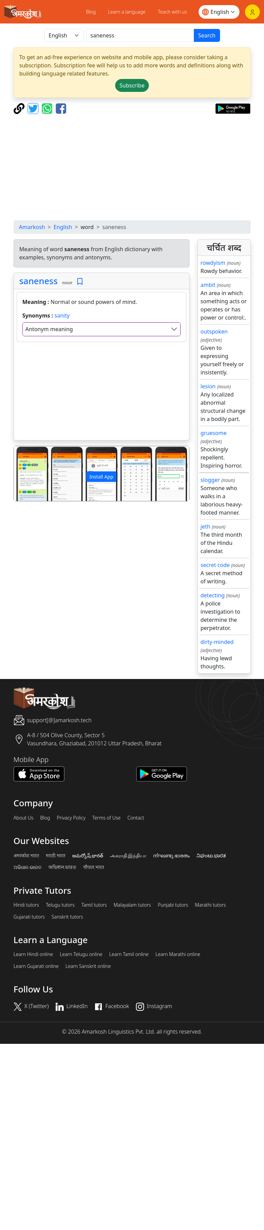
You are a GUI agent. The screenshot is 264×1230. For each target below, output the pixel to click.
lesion (208, 386)
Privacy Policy (71, 817)
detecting (213, 595)
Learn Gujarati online (36, 966)
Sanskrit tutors (67, 917)
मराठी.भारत (55, 855)
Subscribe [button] (132, 85)
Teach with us (172, 12)
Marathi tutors (210, 905)
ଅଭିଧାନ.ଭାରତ (28, 867)
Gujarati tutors (29, 917)
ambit (208, 285)
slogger (210, 480)
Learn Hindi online (33, 954)
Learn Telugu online (81, 954)
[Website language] (219, 12)
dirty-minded (217, 642)
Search (207, 35)
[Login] (252, 11)
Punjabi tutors (173, 905)
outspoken (214, 331)
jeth (206, 526)
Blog (91, 12)
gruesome (214, 433)
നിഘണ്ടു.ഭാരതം (171, 855)
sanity (62, 315)
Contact (135, 817)
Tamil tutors (94, 905)
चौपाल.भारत (93, 867)
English (62, 227)
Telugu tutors (60, 905)
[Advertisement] (132, 167)
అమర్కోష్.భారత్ (87, 855)
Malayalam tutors (132, 905)
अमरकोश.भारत (26, 855)
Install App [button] (101, 476)
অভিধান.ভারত (62, 867)
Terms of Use (106, 817)
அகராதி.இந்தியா (128, 855)
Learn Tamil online (129, 954)
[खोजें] (140, 35)
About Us (24, 817)
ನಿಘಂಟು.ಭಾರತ (211, 855)
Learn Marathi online (177, 954)
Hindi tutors (26, 905)
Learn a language (127, 12)
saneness (38, 281)
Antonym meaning (49, 329)
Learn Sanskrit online (88, 966)
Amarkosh (32, 227)
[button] (27, 473)
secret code (215, 565)
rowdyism (213, 262)
